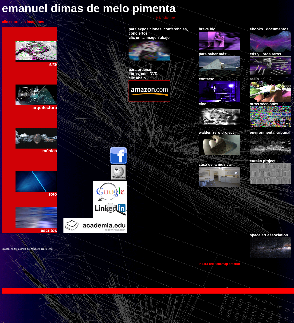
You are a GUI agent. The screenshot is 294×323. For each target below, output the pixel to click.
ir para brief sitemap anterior (219, 279)
